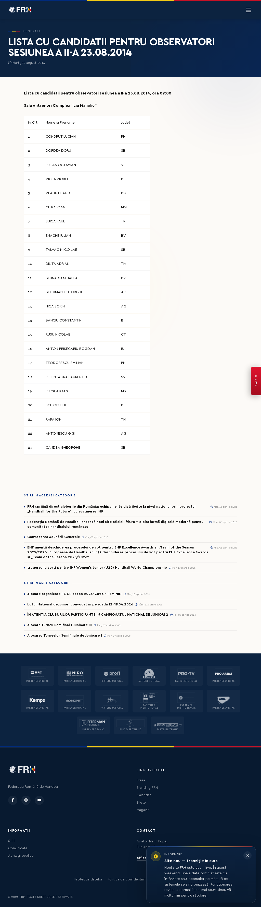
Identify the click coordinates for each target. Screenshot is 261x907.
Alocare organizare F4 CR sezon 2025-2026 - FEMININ (74, 594)
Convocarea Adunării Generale (53, 537)
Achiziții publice (21, 855)
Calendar (144, 795)
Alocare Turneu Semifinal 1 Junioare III (59, 625)
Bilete (141, 802)
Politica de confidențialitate (130, 879)
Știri (11, 841)
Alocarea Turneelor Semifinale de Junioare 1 (64, 635)
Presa (141, 780)
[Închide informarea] (247, 855)
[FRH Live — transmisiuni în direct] (256, 381)
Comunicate (18, 848)
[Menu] (248, 10)
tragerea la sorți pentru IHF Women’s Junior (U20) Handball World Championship (97, 567)
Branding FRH (147, 788)
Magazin (143, 810)
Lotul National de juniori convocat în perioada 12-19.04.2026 (80, 604)
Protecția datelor (88, 879)
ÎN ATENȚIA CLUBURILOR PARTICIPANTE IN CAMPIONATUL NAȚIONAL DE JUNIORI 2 (97, 614)
